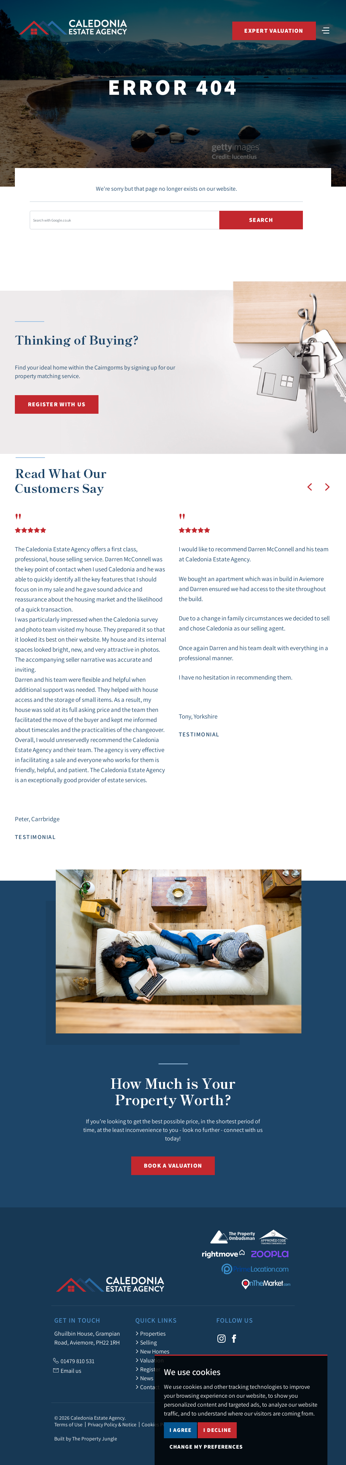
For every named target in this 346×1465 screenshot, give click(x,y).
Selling (146, 1342)
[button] (309, 487)
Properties (150, 1333)
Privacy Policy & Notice (112, 1424)
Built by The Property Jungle (85, 1438)
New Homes (152, 1351)
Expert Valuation (273, 31)
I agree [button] (180, 1447)
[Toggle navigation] (325, 30)
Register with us (56, 404)
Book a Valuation (173, 1165)
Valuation (149, 1360)
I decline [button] (217, 1447)
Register (147, 1369)
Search (261, 220)
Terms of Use (68, 1424)
